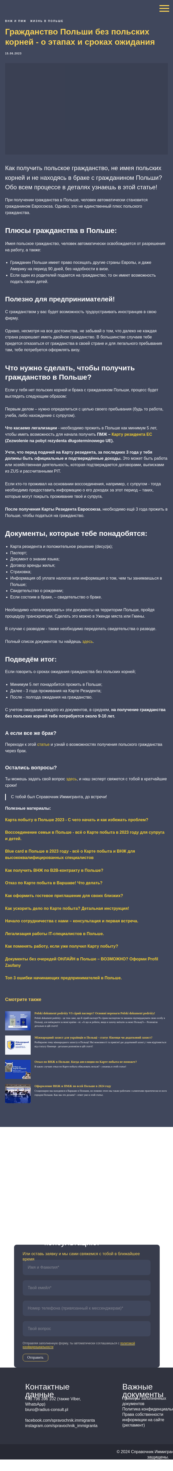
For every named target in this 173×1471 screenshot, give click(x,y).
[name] (87, 1279)
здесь (87, 647)
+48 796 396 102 (71, 1179)
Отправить (35, 1369)
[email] (87, 1299)
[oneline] (87, 1340)
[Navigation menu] (164, 8)
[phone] (87, 1319)
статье (43, 750)
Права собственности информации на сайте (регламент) (143, 1431)
